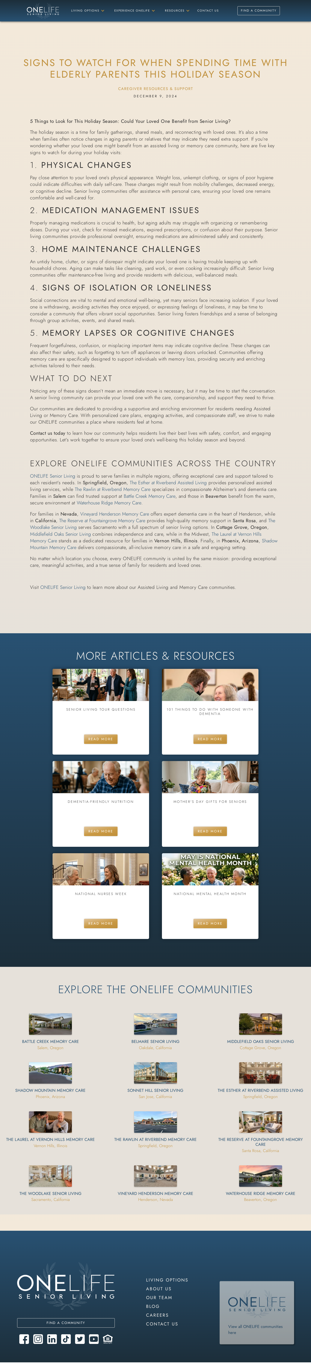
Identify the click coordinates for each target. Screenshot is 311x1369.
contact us (162, 1324)
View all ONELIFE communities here (255, 1341)
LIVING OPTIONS (167, 1280)
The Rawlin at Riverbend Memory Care (112, 489)
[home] (43, 10)
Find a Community (258, 10)
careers (157, 1315)
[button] (87, 10)
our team (159, 1297)
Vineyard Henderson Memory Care (114, 513)
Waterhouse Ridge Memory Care (109, 502)
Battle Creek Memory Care (149, 496)
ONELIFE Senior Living (52, 475)
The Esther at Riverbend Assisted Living (168, 482)
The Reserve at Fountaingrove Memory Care (102, 520)
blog (153, 1306)
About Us (159, 1288)
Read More (100, 739)
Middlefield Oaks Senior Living (60, 534)
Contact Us (208, 10)
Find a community (66, 1322)
